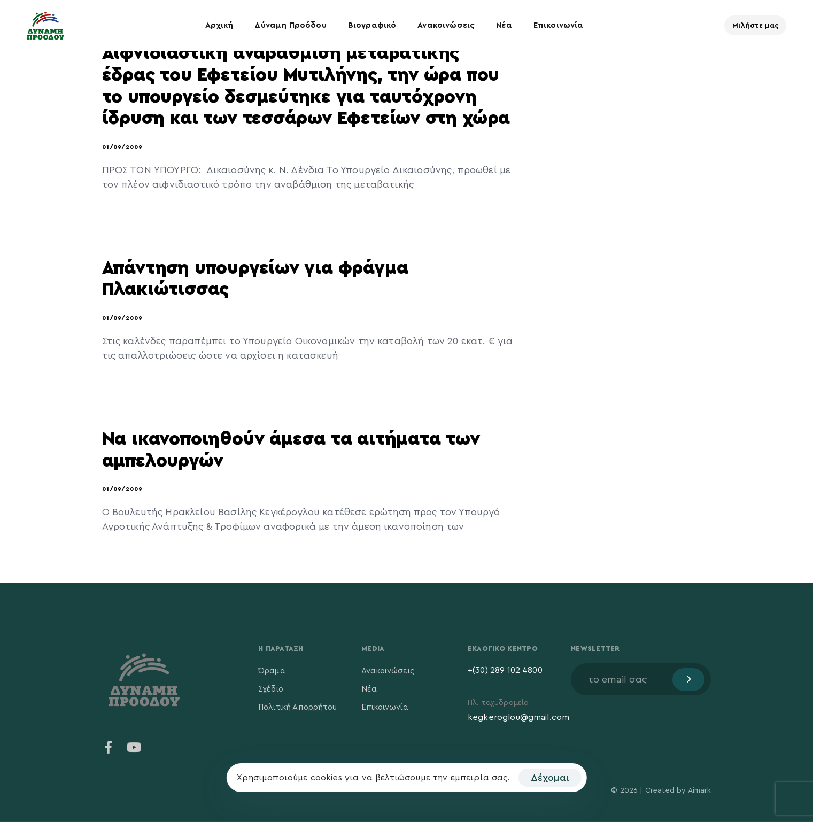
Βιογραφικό (372, 25)
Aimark (699, 790)
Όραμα (271, 671)
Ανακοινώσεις (446, 25)
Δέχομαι (550, 777)
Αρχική (219, 25)
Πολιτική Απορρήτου (297, 707)
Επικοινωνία (558, 25)
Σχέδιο (270, 689)
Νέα (504, 25)
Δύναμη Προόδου (290, 25)
